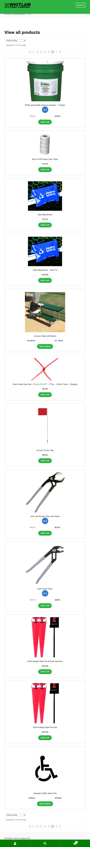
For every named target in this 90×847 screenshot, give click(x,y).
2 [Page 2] (37, 52)
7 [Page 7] (56, 52)
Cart (69, 842)
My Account (15, 843)
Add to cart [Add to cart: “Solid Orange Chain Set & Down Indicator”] (45, 671)
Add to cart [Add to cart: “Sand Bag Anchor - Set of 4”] (45, 280)
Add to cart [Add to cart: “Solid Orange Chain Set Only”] (45, 737)
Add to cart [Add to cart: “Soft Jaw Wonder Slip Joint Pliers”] (45, 533)
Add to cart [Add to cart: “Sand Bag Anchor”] (45, 225)
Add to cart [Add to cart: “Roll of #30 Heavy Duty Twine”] (45, 169)
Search (45, 843)
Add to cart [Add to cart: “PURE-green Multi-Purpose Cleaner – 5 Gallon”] (45, 122)
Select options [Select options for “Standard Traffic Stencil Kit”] (45, 803)
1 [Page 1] (33, 52)
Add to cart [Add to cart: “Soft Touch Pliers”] (45, 605)
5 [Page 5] (48, 52)
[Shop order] (16, 40)
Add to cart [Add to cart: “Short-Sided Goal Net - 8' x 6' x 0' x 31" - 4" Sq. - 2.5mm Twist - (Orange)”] (45, 394)
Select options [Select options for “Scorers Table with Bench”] (45, 346)
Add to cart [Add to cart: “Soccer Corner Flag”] (45, 460)
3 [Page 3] (41, 52)
